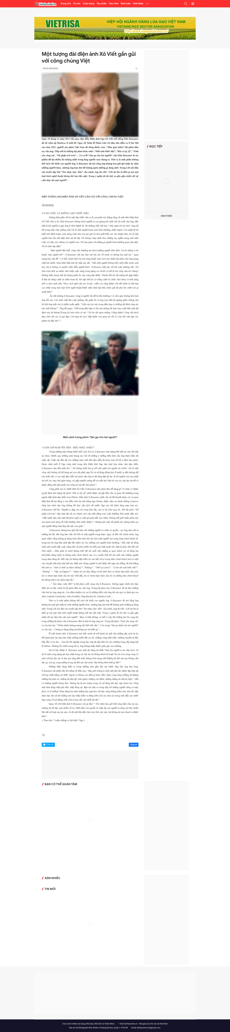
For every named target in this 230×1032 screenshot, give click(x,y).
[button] (186, 4)
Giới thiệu (138, 3)
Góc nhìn (114, 3)
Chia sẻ (133, 744)
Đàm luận (126, 3)
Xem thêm (166, 216)
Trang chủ (65, 3)
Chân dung (88, 3)
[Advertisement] (90, 416)
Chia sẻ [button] (49, 744)
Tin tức (77, 3)
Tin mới (50, 889)
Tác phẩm (102, 3)
